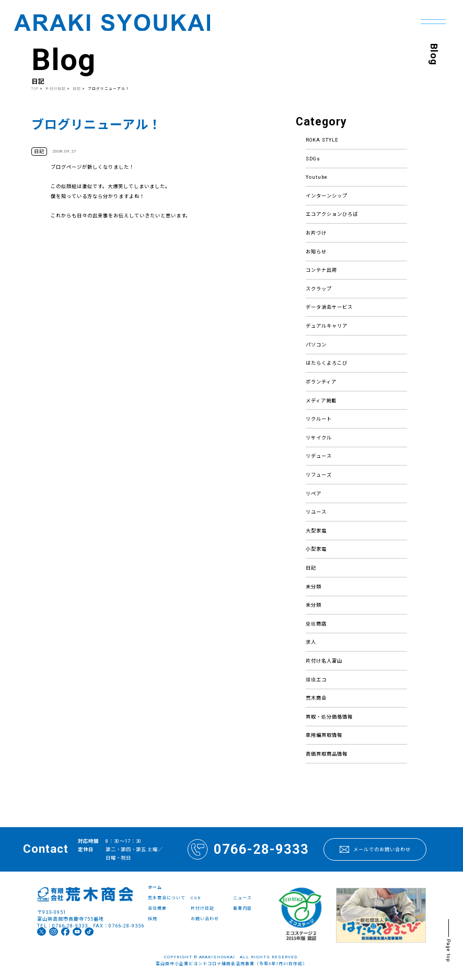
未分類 (313, 586)
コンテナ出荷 (321, 270)
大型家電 (316, 531)
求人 (311, 642)
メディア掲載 (321, 400)
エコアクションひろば (332, 214)
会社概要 (157, 908)
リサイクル (319, 437)
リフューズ (319, 475)
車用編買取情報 (324, 735)
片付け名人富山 (324, 661)
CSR (196, 898)
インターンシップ (327, 196)
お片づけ (316, 233)
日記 (311, 568)
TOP (35, 89)
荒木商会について (167, 898)
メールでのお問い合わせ (375, 849)
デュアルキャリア (327, 326)
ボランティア (321, 382)
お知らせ (316, 251)
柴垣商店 (316, 624)
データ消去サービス (329, 307)
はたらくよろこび (327, 363)
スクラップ (319, 289)
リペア (313, 493)
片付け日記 (55, 89)
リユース (316, 512)
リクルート (319, 419)
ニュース (242, 898)
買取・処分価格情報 (329, 717)
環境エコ (316, 679)
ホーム (155, 887)
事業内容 (242, 908)
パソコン (316, 344)
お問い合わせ (205, 919)
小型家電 (316, 549)
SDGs (313, 158)
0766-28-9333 (248, 849)
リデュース (319, 456)
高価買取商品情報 (327, 754)
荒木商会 (316, 698)
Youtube (317, 177)
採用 (152, 919)
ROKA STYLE (322, 140)
